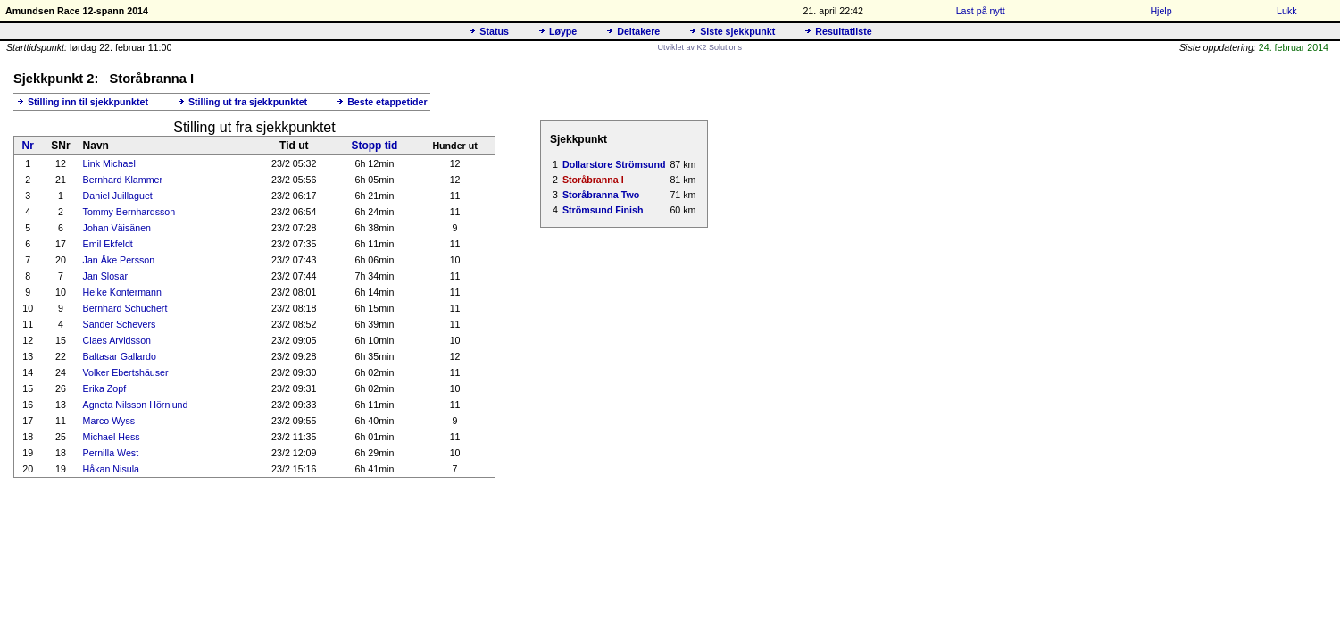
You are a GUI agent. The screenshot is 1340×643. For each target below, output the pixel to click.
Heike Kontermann (122, 292)
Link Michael (109, 163)
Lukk (1287, 10)
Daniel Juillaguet (118, 195)
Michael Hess (111, 436)
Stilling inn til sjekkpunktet (88, 101)
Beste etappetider (387, 101)
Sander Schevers (119, 324)
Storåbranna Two (600, 194)
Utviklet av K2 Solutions (700, 47)
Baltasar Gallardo (119, 356)
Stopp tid (374, 145)
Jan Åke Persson (119, 260)
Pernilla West (111, 452)
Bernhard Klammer (122, 179)
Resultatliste (843, 31)
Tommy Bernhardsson (129, 211)
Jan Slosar (105, 276)
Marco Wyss (109, 420)
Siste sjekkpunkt (737, 31)
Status (494, 31)
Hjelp (1160, 10)
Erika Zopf (105, 388)
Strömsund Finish (603, 210)
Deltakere (638, 31)
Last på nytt (980, 10)
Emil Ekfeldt (108, 243)
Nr (28, 145)
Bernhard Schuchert (125, 308)
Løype (563, 31)
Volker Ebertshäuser (126, 372)
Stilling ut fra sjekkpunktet (247, 101)
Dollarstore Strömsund (613, 164)
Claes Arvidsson (117, 340)
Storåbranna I (593, 179)
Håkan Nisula (111, 468)
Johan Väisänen (117, 227)
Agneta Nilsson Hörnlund (135, 404)
